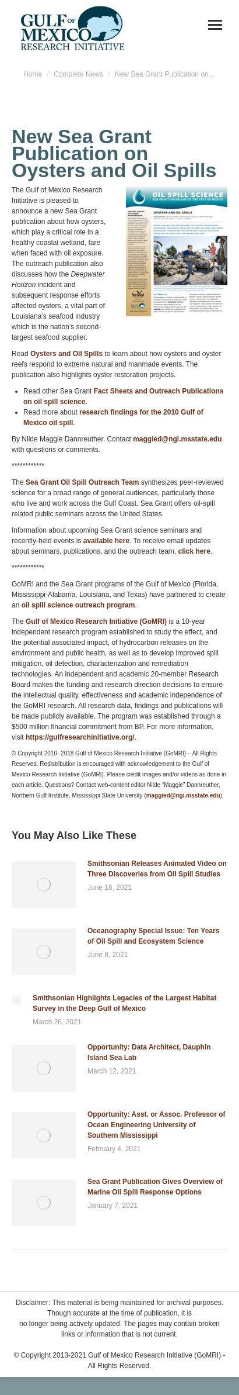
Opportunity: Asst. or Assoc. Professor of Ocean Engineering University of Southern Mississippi (156, 1125)
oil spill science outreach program (78, 605)
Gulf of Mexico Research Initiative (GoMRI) (96, 621)
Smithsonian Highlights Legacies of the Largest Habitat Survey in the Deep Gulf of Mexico (124, 1003)
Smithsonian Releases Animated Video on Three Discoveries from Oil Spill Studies (157, 868)
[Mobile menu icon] (215, 25)
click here (194, 551)
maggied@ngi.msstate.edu (177, 439)
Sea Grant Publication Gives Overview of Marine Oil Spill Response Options (155, 1187)
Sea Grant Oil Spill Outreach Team (82, 482)
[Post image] (44, 884)
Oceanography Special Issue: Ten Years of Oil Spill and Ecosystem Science (153, 936)
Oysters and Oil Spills (66, 354)
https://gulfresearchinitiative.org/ (80, 737)
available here (106, 541)
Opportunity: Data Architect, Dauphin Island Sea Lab (149, 1052)
